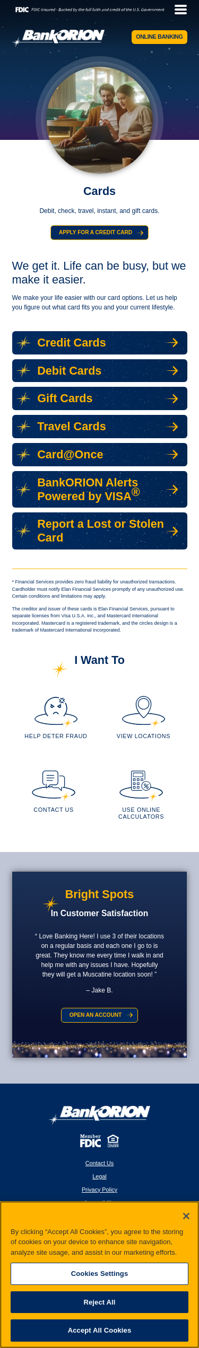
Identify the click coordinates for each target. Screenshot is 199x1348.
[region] (99, 1274)
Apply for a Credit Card (95, 233)
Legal (99, 1177)
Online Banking (159, 36)
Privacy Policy (99, 1190)
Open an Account (95, 1016)
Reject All (99, 1302)
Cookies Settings (99, 1274)
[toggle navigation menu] (177, 9)
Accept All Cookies (100, 1330)
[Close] (186, 1216)
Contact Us (99, 1164)
